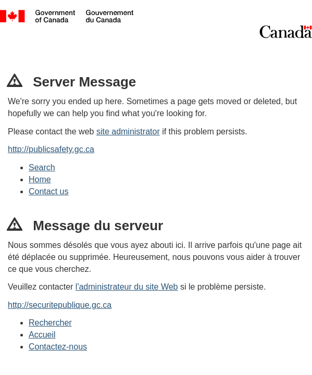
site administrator (128, 131)
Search (42, 167)
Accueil (42, 334)
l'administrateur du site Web (127, 286)
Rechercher (50, 322)
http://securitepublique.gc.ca (59, 305)
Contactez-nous (58, 346)
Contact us (48, 191)
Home (40, 179)
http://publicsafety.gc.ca (51, 149)
